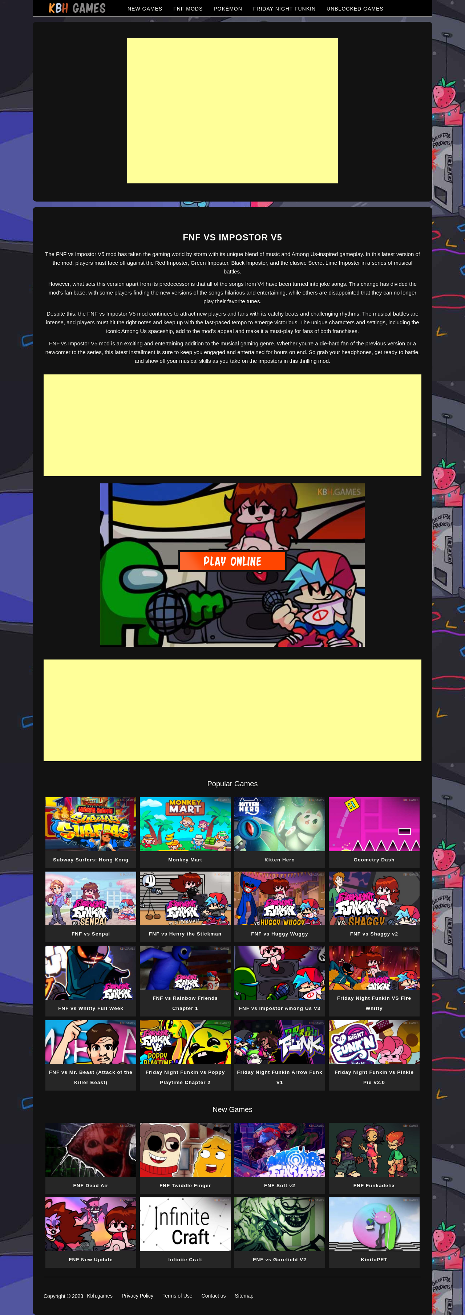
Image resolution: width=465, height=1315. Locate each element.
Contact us (214, 1296)
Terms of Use (177, 1296)
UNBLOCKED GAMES (355, 9)
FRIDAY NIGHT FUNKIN (284, 9)
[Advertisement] (232, 110)
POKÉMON (228, 9)
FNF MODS (188, 9)
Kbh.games (100, 1296)
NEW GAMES (145, 9)
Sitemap (244, 1296)
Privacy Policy (137, 1296)
